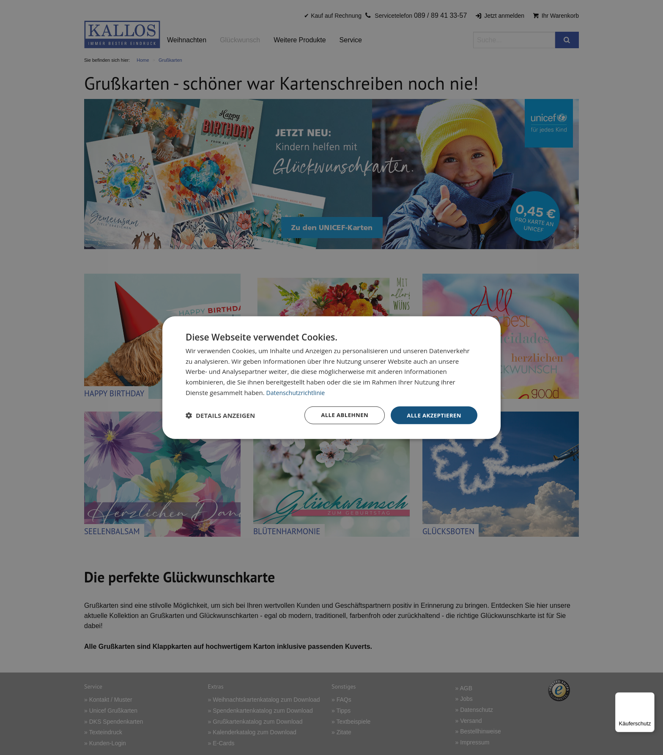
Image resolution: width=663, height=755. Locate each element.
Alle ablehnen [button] (340, 415)
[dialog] (331, 377)
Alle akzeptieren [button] (432, 415)
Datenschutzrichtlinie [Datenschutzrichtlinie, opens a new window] (297, 391)
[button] (220, 415)
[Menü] (649, 697)
